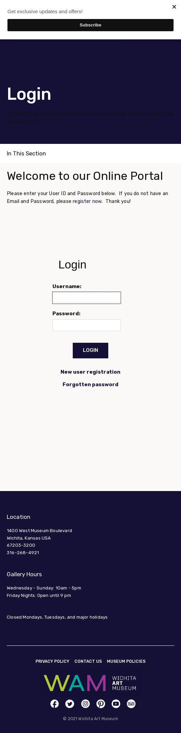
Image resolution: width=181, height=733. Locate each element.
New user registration (90, 372)
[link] (54, 703)
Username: (67, 286)
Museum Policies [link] (126, 661)
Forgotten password (90, 384)
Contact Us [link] (88, 661)
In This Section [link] (26, 153)
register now (87, 201)
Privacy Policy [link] (52, 661)
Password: (66, 314)
